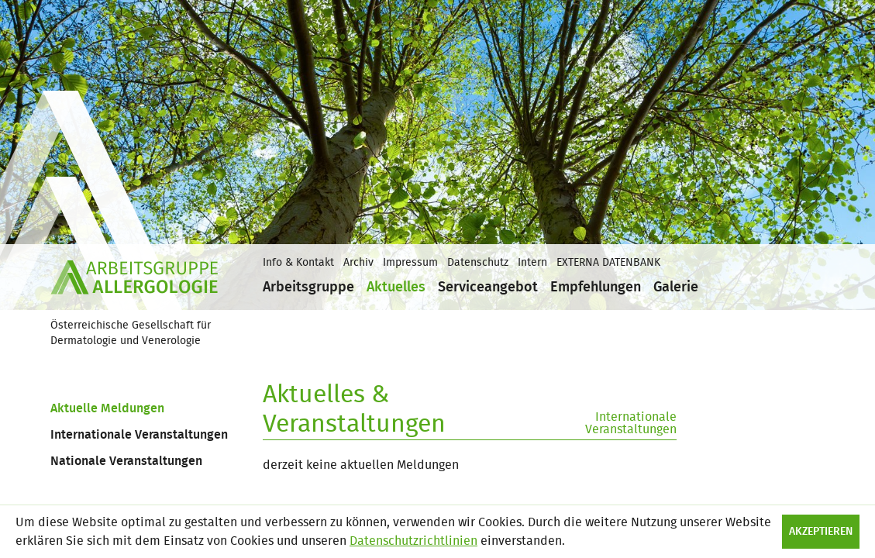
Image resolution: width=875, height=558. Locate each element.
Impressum (410, 262)
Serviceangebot (488, 287)
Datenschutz (477, 262)
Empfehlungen (595, 287)
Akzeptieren (821, 531)
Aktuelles (396, 287)
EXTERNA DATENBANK (608, 262)
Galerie (675, 287)
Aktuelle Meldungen (107, 408)
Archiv (358, 262)
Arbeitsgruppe (308, 287)
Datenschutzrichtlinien (413, 541)
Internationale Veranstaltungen (139, 435)
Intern (532, 262)
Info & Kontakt (298, 262)
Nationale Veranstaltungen (126, 461)
